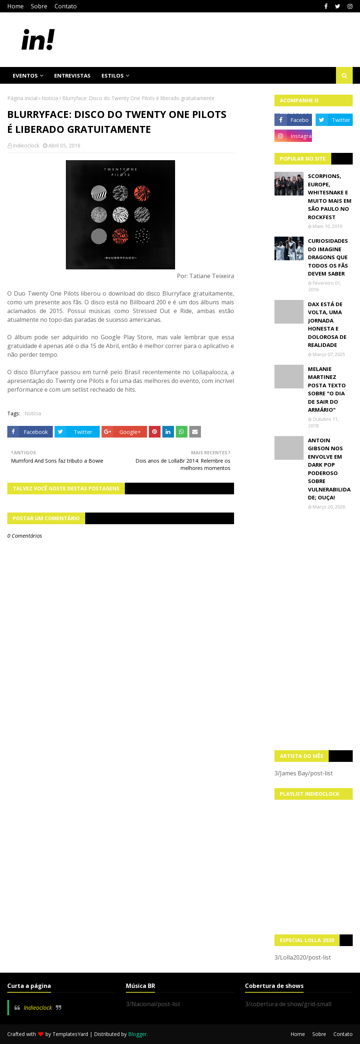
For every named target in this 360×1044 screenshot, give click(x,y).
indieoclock (26, 145)
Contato (66, 6)
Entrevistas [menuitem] (72, 75)
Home (15, 6)
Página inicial (22, 98)
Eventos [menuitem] (25, 75)
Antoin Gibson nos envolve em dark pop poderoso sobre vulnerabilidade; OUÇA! (329, 468)
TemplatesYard (70, 1034)
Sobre (39, 6)
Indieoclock (38, 1008)
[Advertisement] (313, 630)
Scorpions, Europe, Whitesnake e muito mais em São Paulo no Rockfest (330, 196)
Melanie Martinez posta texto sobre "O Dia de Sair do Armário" (327, 389)
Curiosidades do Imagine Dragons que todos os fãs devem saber (328, 257)
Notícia (49, 98)
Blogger (137, 1034)
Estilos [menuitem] (113, 75)
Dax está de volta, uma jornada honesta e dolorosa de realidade (327, 324)
